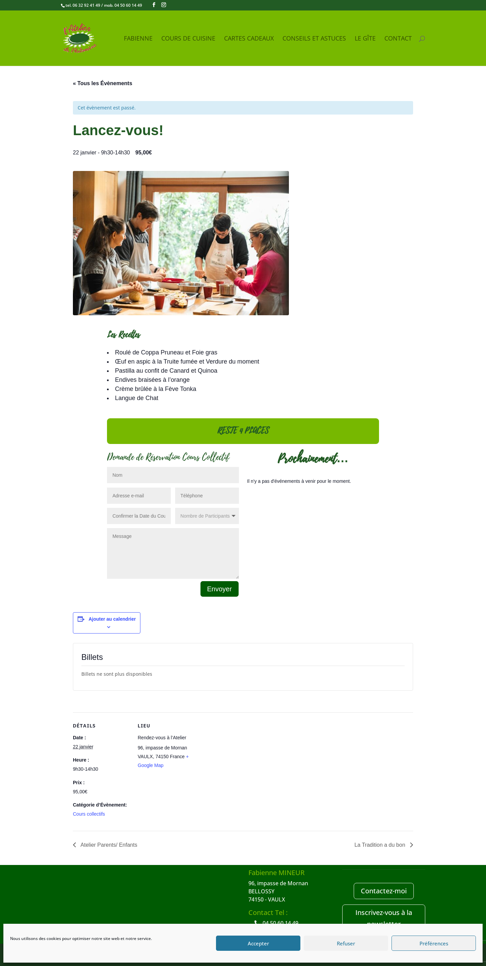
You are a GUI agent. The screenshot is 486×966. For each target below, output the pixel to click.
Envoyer (219, 589)
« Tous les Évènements (102, 83)
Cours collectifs (89, 814)
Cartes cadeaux (249, 39)
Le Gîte (365, 39)
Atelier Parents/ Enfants (108, 845)
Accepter (258, 943)
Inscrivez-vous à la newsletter (383, 918)
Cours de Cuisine (188, 39)
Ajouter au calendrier (112, 619)
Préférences (434, 943)
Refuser (346, 943)
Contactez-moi (384, 890)
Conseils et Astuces (314, 39)
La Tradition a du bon (380, 845)
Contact (398, 39)
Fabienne (138, 39)
